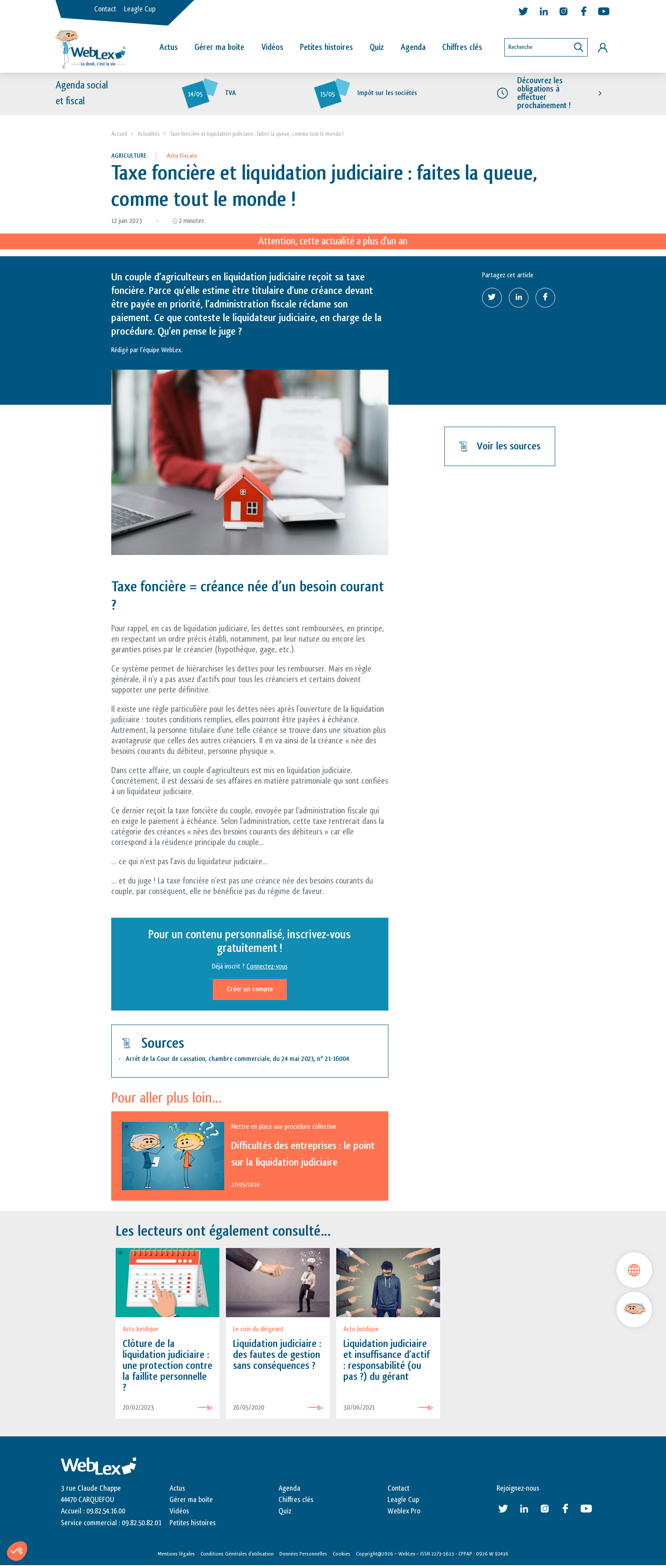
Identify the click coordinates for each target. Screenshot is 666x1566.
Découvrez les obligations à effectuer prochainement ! (544, 93)
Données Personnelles (303, 1554)
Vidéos (272, 47)
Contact (105, 9)
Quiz (377, 47)
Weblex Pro (404, 1511)
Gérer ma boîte (219, 47)
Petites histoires (326, 47)
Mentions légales (176, 1554)
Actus (168, 47)
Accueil (119, 134)
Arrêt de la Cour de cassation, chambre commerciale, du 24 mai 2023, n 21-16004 (237, 1059)
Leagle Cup (139, 9)
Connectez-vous (267, 966)
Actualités (148, 134)
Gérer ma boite (191, 1500)
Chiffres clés (462, 47)
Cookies (341, 1554)
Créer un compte (250, 989)
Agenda (413, 47)
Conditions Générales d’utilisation (237, 1554)
